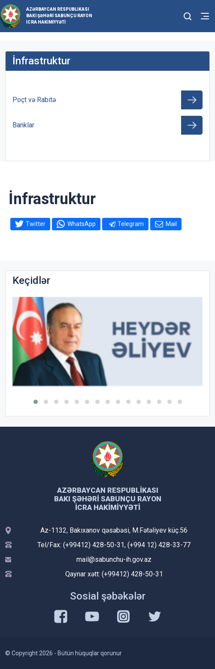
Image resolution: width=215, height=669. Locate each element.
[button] (35, 402)
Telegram (131, 223)
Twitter (35, 223)
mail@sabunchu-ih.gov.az (113, 559)
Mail (171, 223)
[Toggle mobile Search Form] (187, 15)
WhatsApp (81, 223)
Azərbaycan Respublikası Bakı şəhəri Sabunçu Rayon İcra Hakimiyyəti (59, 15)
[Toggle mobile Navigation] (205, 16)
